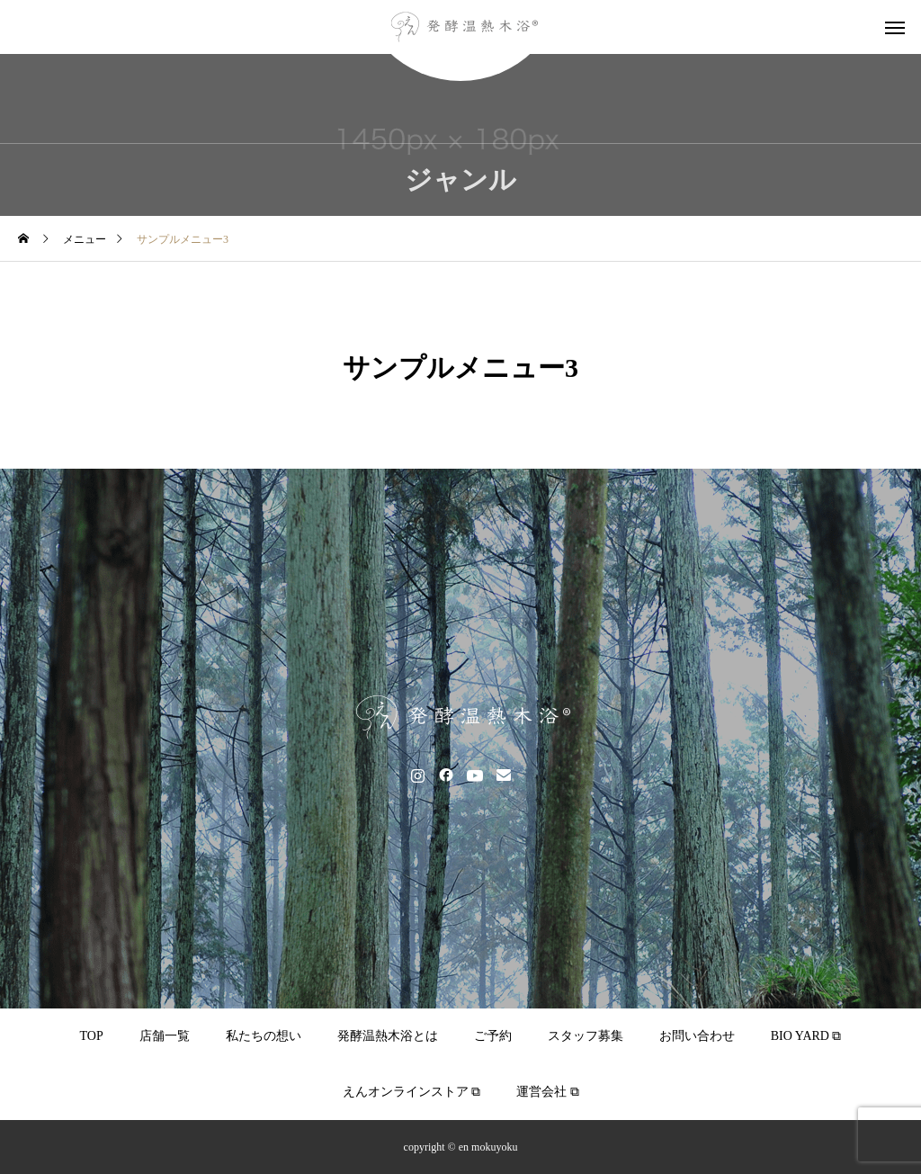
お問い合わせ (697, 1036)
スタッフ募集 (585, 1036)
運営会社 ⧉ (547, 1091)
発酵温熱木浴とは (387, 1036)
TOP (91, 1036)
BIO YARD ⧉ (806, 1036)
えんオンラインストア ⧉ (412, 1091)
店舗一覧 (164, 1036)
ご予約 (493, 1036)
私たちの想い (263, 1036)
